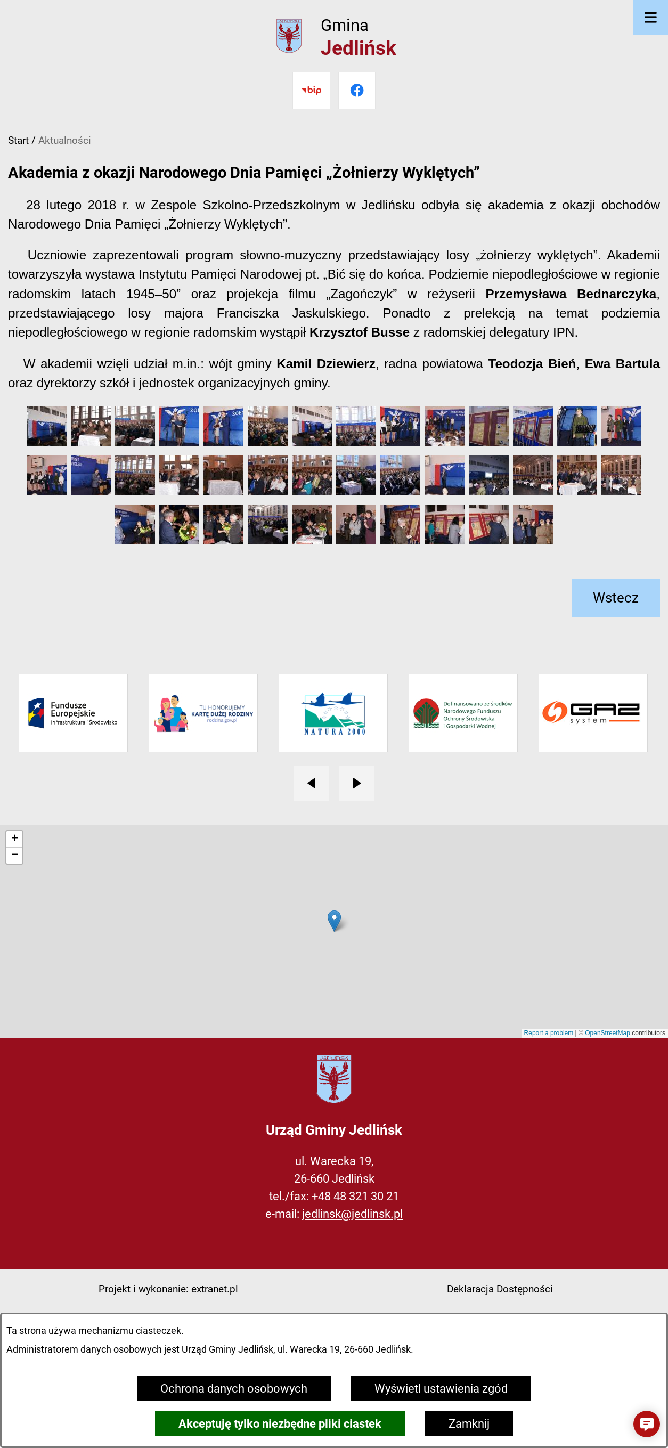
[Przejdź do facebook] (357, 90)
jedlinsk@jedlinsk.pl (352, 1214)
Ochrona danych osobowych (233, 1388)
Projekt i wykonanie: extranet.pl (168, 1289)
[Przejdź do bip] (311, 90)
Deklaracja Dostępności (500, 1289)
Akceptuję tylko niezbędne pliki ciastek (279, 1423)
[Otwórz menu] (650, 17)
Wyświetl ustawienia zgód (441, 1388)
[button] (47, 442)
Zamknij (469, 1423)
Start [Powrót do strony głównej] (18, 140)
